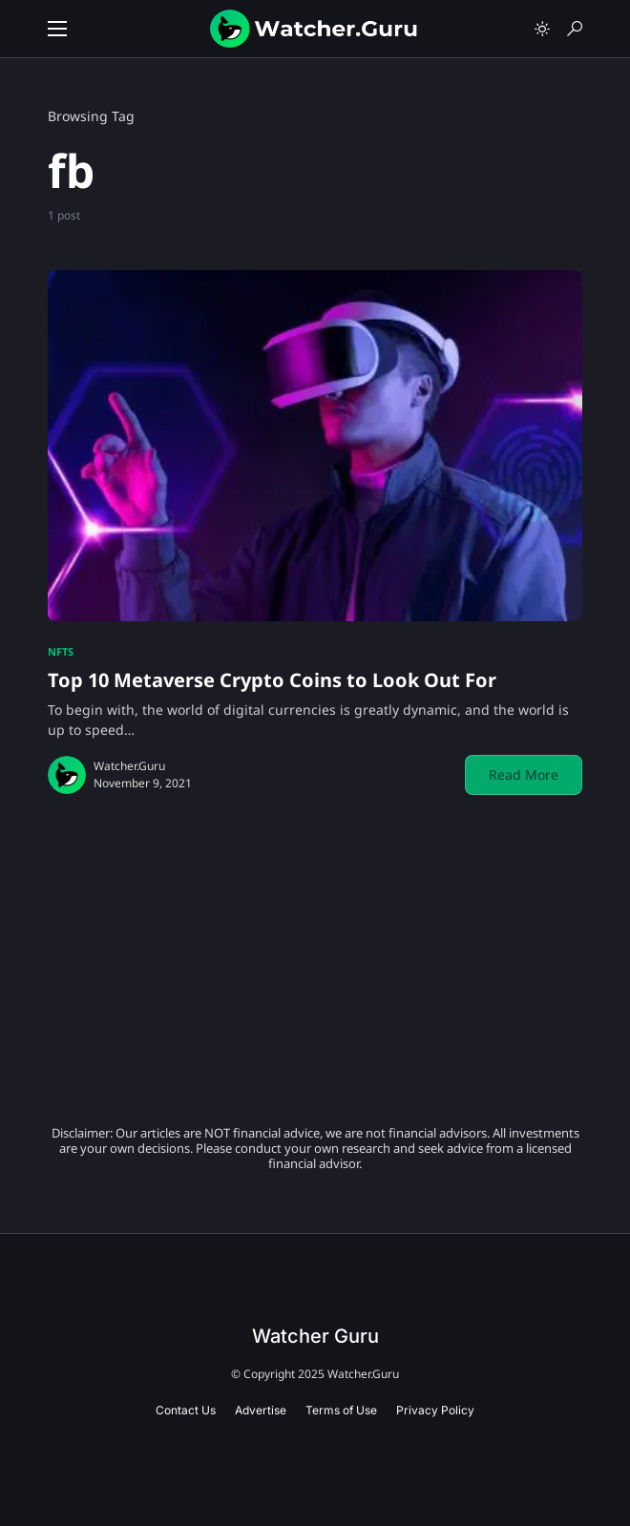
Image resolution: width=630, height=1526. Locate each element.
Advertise (260, 1410)
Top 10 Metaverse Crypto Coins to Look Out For (272, 680)
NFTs (61, 651)
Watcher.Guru (129, 766)
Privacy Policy (435, 1410)
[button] (57, 28)
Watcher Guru (315, 1336)
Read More (523, 774)
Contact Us (186, 1410)
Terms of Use (341, 1410)
